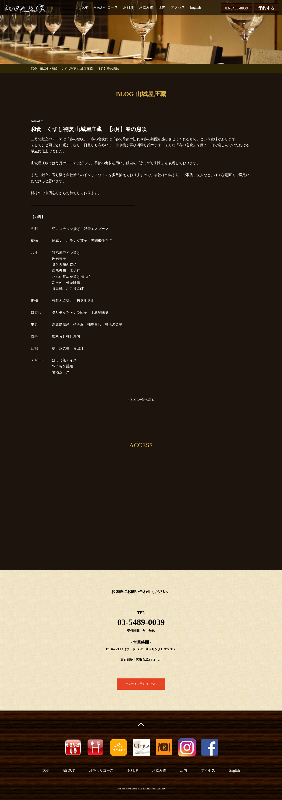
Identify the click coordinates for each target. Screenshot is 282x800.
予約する (266, 8)
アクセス (178, 7)
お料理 (128, 7)
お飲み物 (146, 7)
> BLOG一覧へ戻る (141, 399)
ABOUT (69, 771)
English (195, 7)
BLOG (44, 68)
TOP (84, 7)
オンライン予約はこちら (141, 684)
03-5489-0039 (236, 8)
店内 (161, 7)
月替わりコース (105, 7)
